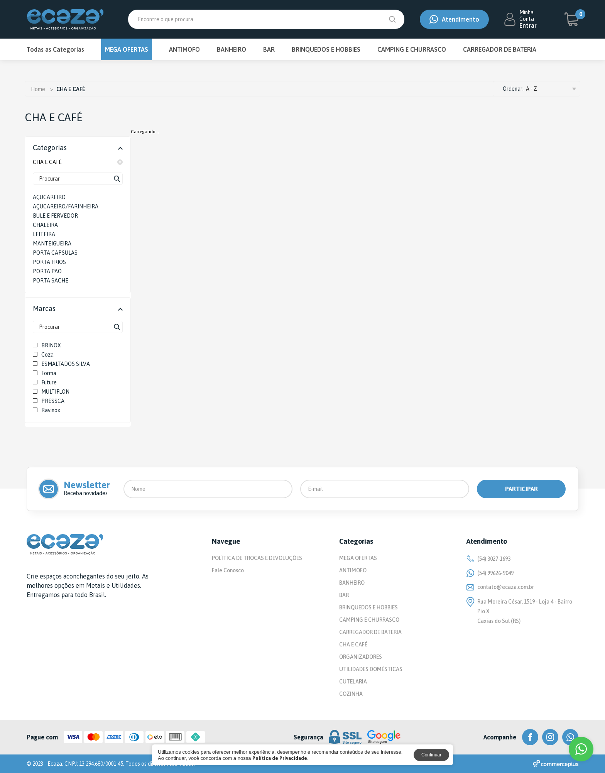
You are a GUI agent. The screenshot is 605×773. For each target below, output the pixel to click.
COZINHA (351, 694)
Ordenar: (513, 89)
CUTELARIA (353, 681)
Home (38, 89)
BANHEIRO (231, 49)
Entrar (528, 25)
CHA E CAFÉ (78, 162)
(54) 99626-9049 (490, 573)
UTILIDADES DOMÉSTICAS (370, 669)
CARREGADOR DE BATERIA (499, 49)
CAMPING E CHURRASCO (411, 49)
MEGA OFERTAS (126, 49)
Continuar (431, 755)
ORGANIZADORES (360, 657)
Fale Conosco (228, 570)
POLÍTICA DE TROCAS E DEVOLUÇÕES (257, 558)
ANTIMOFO (184, 49)
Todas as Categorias (55, 49)
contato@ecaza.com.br (500, 587)
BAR (269, 49)
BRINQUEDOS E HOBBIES (326, 49)
